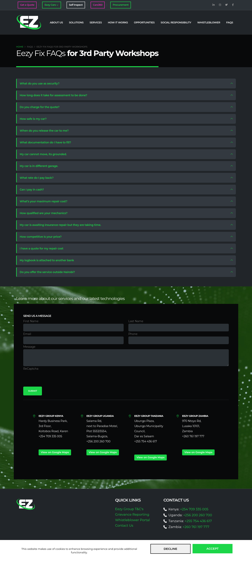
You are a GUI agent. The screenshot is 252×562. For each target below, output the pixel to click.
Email (27, 334)
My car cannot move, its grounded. (45, 154)
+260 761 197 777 (196, 527)
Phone (132, 334)
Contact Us (124, 525)
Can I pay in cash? (33, 189)
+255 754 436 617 (198, 521)
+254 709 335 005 (194, 509)
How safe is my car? (35, 119)
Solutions (76, 22)
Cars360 (97, 4)
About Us (56, 22)
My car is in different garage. (40, 166)
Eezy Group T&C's (129, 509)
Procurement (121, 4)
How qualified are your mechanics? (45, 213)
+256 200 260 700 (197, 515)
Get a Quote (27, 4)
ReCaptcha (30, 368)
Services (96, 22)
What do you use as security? (41, 83)
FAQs (229, 22)
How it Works (118, 22)
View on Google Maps (55, 452)
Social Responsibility (176, 22)
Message (29, 346)
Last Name (135, 321)
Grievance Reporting (132, 514)
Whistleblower (208, 22)
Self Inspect (76, 4)
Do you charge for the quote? (41, 107)
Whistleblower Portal (132, 520)
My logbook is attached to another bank (49, 260)
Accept (213, 548)
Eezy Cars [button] (51, 4)
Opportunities (144, 22)
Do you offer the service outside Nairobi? (49, 272)
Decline (170, 549)
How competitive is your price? (42, 236)
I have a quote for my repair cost (43, 248)
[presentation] (53, 379)
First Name (30, 321)
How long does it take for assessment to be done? (55, 95)
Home (19, 46)
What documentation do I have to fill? (47, 142)
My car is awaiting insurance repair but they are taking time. (62, 225)
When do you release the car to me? (46, 130)
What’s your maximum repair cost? (45, 201)
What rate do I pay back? (38, 178)
